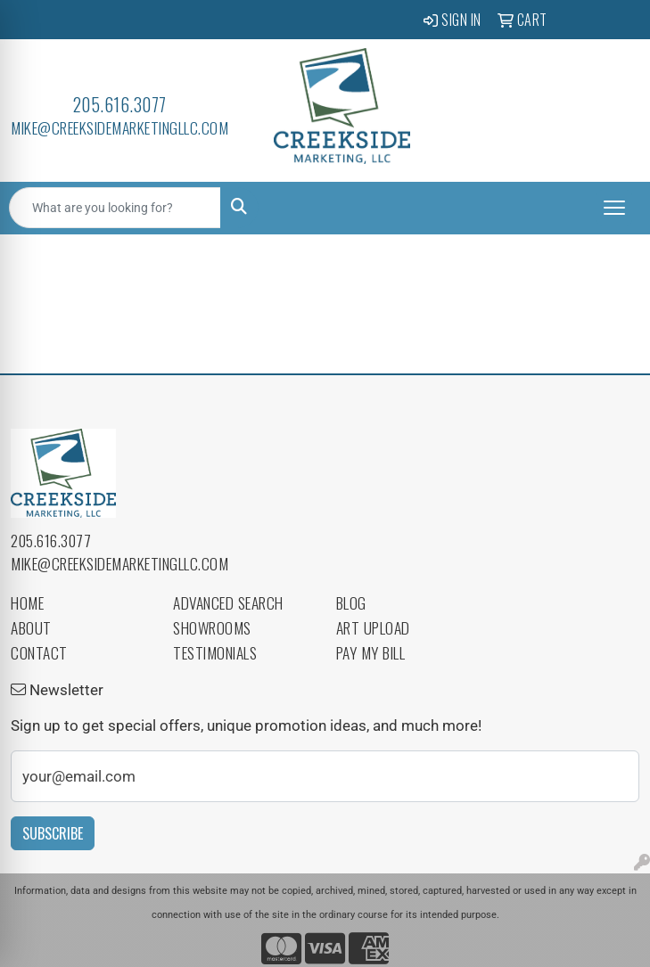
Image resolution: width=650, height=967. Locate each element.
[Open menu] (614, 207)
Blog (351, 602)
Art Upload (373, 627)
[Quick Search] (115, 207)
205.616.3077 (120, 104)
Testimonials (215, 652)
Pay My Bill (371, 652)
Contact (39, 652)
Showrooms (212, 627)
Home (27, 602)
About (31, 627)
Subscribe (52, 833)
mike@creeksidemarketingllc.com (119, 127)
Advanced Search (228, 602)
